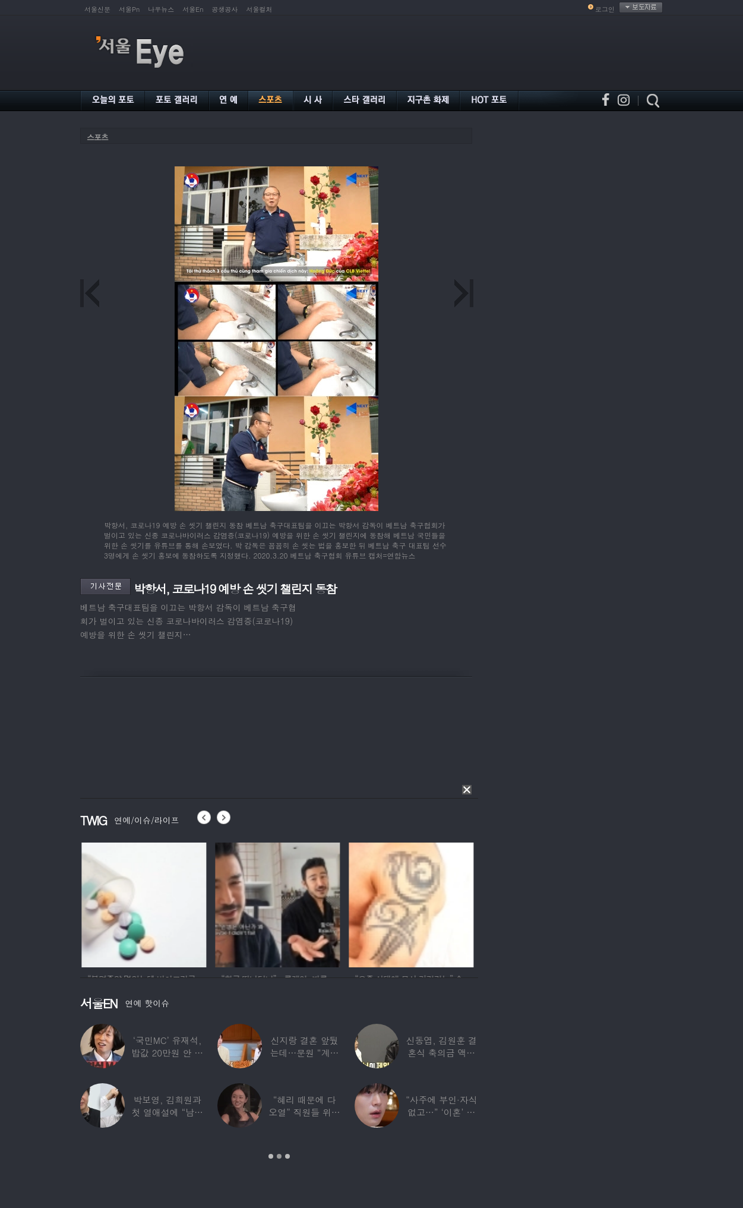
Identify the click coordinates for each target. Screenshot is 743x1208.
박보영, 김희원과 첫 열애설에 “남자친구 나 (167, 1112)
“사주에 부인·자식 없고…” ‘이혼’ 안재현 (441, 1112)
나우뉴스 (161, 9)
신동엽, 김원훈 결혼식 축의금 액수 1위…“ (441, 1052)
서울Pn (129, 9)
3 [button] (287, 1156)
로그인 (605, 9)
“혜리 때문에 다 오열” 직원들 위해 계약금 (304, 1112)
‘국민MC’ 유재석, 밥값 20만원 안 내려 (167, 1052)
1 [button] (270, 1156)
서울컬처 (259, 9)
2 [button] (279, 1156)
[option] (164, 903)
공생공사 (225, 9)
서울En (192, 9)
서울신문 (97, 9)
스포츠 (97, 137)
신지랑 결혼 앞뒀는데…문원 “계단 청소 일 (304, 1052)
